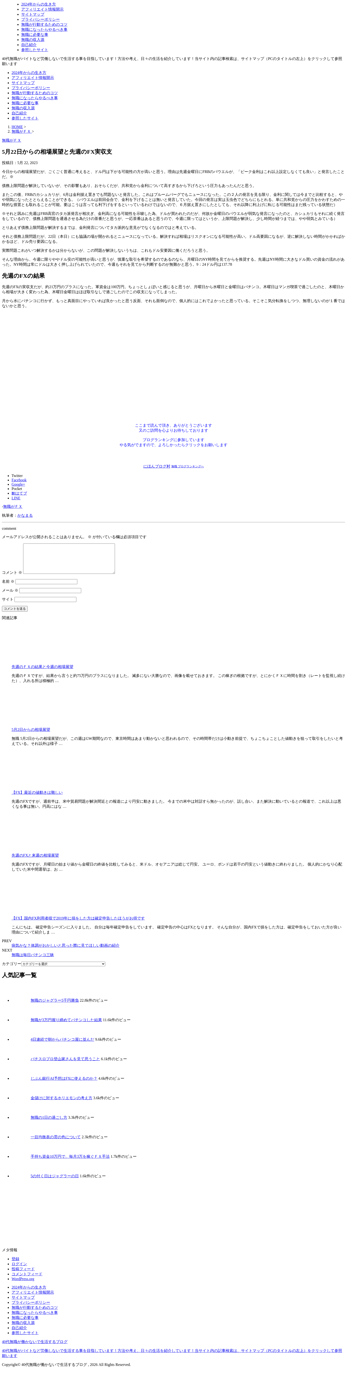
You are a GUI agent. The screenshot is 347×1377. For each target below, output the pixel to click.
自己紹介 (29, 45)
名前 (8, 587)
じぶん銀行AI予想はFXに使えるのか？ (64, 1084)
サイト (7, 605)
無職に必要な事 (34, 35)
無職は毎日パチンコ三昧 (33, 961)
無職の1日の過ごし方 (49, 1123)
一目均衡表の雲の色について (56, 1143)
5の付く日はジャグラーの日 (55, 1182)
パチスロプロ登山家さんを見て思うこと (65, 1065)
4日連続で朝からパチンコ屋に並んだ (62, 1045)
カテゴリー (11, 969)
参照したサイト (34, 50)
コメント (12, 578)
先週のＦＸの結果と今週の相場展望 (42, 672)
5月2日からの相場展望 (31, 735)
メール (10, 596)
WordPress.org (23, 1285)
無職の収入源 (32, 40)
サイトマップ (32, 14)
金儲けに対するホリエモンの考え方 (61, 1104)
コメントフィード (27, 1280)
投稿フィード (23, 1275)
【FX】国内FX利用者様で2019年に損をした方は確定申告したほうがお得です (78, 924)
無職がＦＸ (12, 506)
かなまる (25, 515)
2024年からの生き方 (38, 4)
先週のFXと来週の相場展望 (35, 861)
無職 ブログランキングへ (187, 466)
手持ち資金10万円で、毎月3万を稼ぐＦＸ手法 (70, 1162)
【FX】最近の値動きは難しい (37, 798)
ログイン (19, 1270)
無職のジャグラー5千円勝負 (55, 1006)
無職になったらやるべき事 (44, 29)
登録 (15, 1265)
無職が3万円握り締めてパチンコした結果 (66, 1026)
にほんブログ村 (156, 466)
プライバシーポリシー (40, 19)
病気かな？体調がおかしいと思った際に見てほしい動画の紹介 (66, 951)
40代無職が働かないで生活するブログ (34, 1347)
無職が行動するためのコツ (44, 24)
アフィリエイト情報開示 (42, 9)
